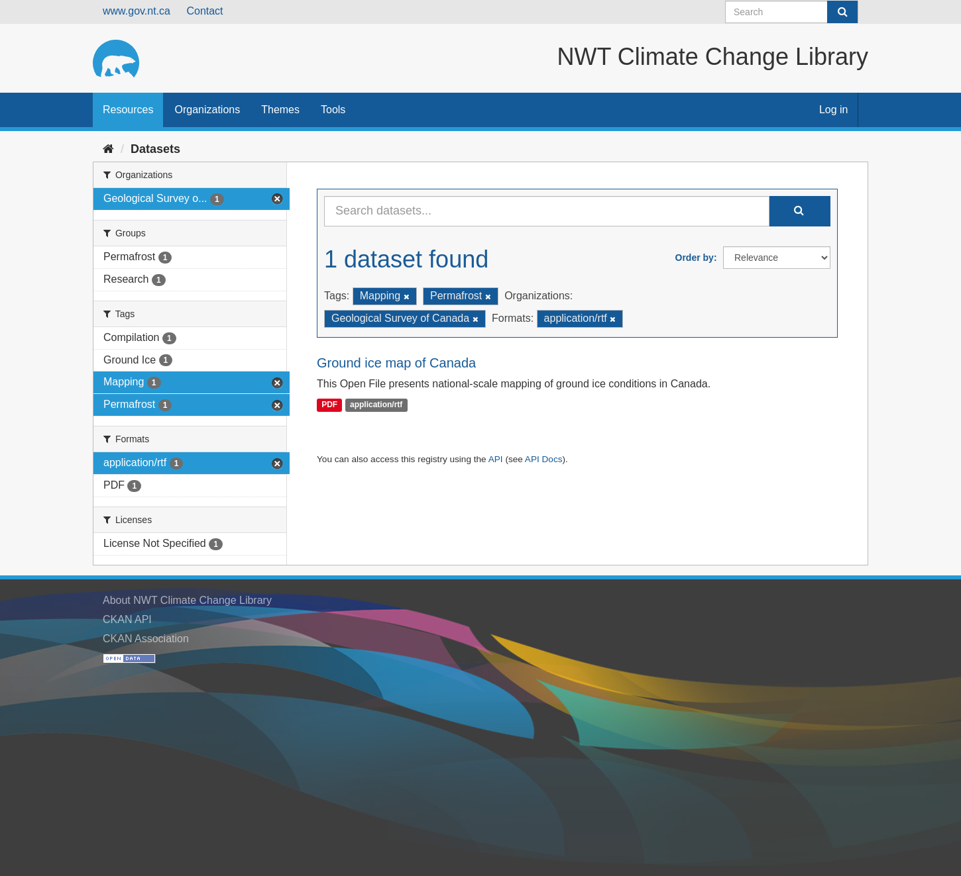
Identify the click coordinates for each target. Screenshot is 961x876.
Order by (694, 257)
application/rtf (376, 405)
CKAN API (127, 619)
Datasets (155, 149)
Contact (204, 11)
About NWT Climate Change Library (187, 600)
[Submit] (842, 12)
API (495, 459)
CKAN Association (146, 638)
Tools (333, 109)
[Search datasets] (791, 12)
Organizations (207, 109)
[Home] (108, 149)
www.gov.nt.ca (136, 11)
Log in (833, 109)
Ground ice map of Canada (396, 363)
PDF (329, 405)
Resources (128, 109)
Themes (280, 109)
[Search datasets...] (546, 211)
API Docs (544, 459)
